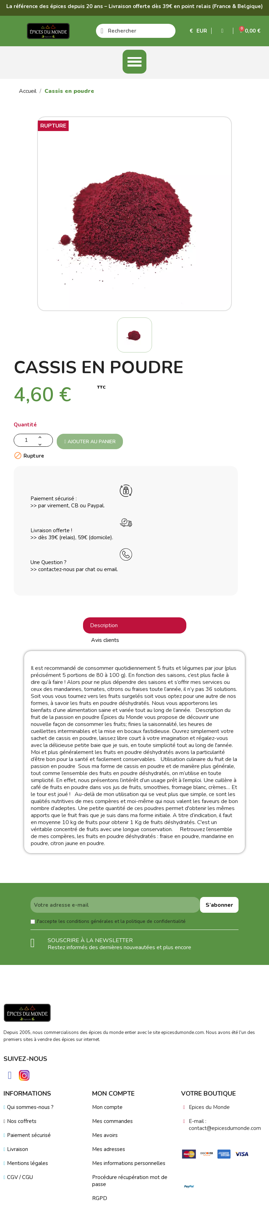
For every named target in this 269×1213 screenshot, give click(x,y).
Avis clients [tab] (105, 640)
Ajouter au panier (89, 441)
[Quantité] (33, 440)
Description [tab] (104, 625)
